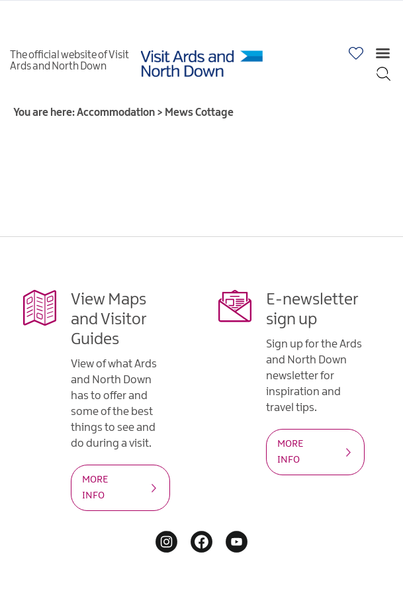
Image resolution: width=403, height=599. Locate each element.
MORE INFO (95, 488)
